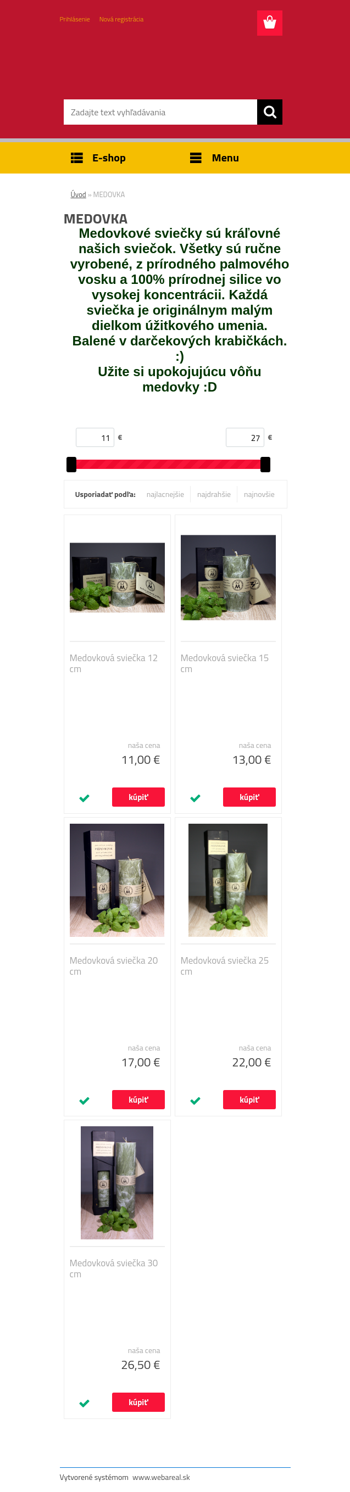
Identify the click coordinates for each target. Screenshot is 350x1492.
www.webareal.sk (161, 1477)
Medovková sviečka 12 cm (114, 663)
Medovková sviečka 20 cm (114, 966)
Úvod (78, 194)
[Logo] (168, 63)
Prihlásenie (75, 19)
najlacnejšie (165, 494)
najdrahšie (214, 494)
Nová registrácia (121, 19)
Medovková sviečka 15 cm (225, 663)
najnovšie (259, 494)
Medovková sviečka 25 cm (225, 966)
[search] (269, 112)
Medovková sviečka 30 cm (114, 1268)
